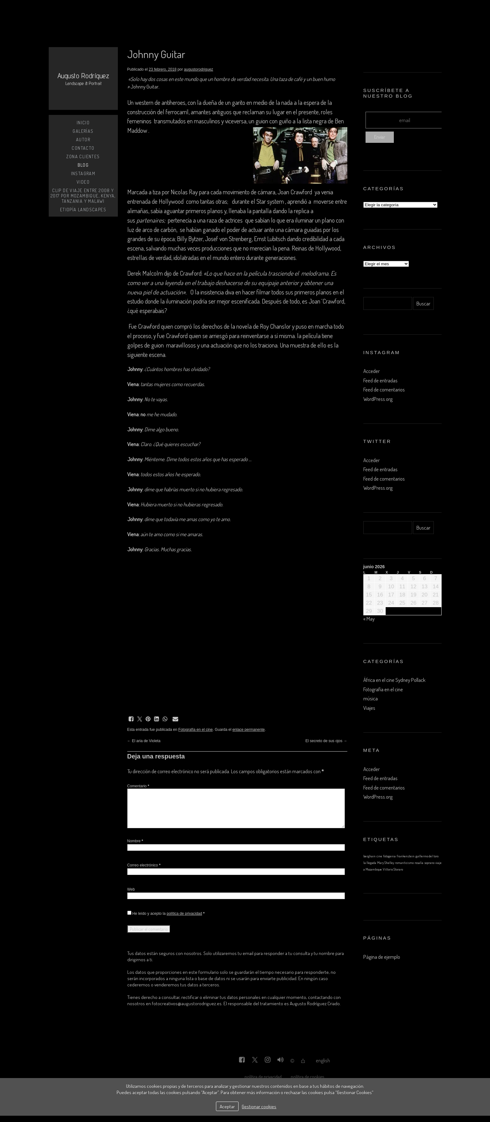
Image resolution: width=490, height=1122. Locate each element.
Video (83, 182)
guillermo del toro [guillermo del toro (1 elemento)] (427, 856)
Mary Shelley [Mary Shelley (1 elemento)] (385, 862)
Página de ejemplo (381, 956)
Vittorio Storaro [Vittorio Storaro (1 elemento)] (393, 869)
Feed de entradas (380, 380)
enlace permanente (248, 729)
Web (131, 889)
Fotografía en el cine (195, 729)
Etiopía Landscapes (83, 209)
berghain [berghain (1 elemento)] (369, 856)
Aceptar (227, 1106)
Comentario (138, 786)
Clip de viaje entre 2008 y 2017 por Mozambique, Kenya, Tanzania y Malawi (83, 196)
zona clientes (83, 156)
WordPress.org (378, 399)
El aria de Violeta (144, 741)
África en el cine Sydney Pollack (394, 680)
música (370, 698)
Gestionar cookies (259, 1106)
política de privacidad (184, 913)
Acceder (371, 371)
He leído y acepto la (166, 913)
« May (369, 618)
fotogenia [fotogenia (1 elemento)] (389, 856)
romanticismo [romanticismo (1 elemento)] (404, 862)
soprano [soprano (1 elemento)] (429, 862)
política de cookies (307, 1076)
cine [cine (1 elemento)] (379, 856)
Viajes (369, 707)
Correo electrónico (144, 865)
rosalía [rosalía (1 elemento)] (419, 862)
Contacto (83, 148)
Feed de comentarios (384, 389)
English (323, 1060)
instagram (83, 173)
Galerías (83, 131)
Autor (83, 139)
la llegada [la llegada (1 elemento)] (369, 862)
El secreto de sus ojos (326, 741)
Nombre (135, 841)
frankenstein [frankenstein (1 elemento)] (406, 856)
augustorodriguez (198, 69)
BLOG (83, 165)
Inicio (83, 122)
